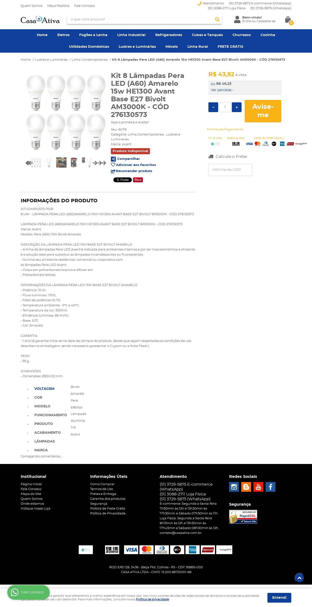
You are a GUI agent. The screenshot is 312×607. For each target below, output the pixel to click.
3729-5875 (270, 8)
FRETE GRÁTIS (230, 46)
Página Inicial (31, 484)
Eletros (63, 35)
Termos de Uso (101, 489)
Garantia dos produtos (107, 499)
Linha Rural (197, 46)
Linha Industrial (131, 35)
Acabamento (47, 432)
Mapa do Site (31, 494)
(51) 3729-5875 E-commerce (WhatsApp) (260, 3)
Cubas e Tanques (207, 35)
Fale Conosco (84, 6)
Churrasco (242, 35)
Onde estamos (32, 503)
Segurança (98, 503)
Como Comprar (102, 484)
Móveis (172, 46)
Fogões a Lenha (93, 35)
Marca (41, 450)
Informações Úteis (108, 477)
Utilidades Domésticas (89, 46)
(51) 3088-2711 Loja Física (226, 8)
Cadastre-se (266, 21)
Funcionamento (50, 415)
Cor (38, 397)
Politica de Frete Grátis (107, 508)
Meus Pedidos (58, 6)
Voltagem (44, 389)
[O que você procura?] (217, 19)
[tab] (50, 388)
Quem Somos (31, 6)
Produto (43, 424)
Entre (246, 21)
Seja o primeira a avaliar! (130, 122)
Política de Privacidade (108, 513)
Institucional (33, 477)
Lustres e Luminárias (137, 46)
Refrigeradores (168, 35)
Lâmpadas (44, 441)
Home (42, 35)
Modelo (42, 406)
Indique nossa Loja (35, 508)
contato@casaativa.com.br (181, 533)
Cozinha (268, 35)
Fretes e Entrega (103, 494)
